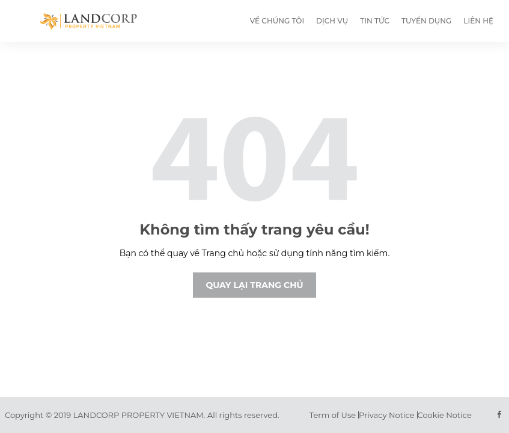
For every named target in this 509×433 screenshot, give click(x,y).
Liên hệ (478, 20)
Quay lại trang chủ (254, 285)
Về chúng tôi (277, 20)
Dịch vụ (332, 20)
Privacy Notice (386, 415)
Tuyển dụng (426, 20)
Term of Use (332, 415)
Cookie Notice (445, 415)
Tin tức (374, 20)
